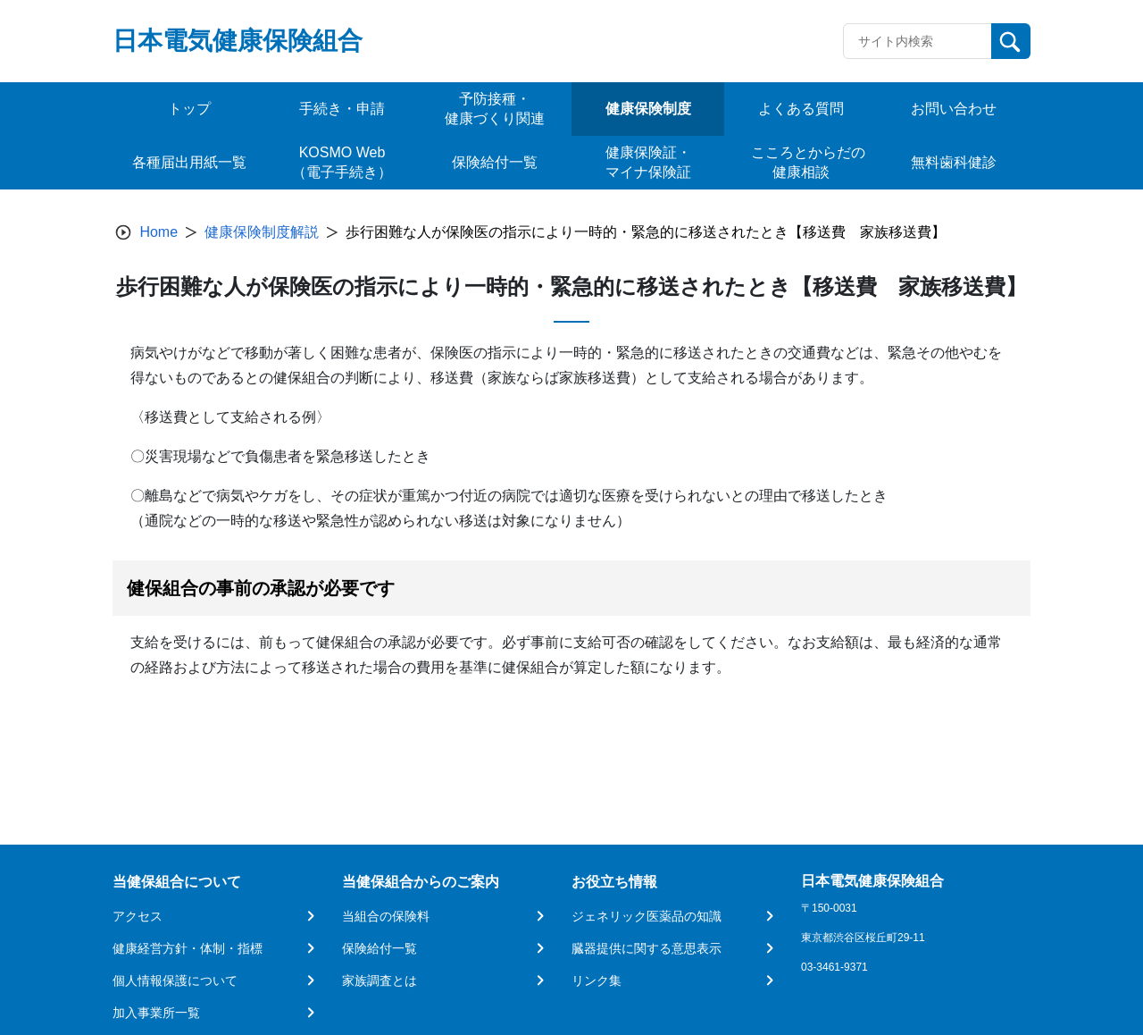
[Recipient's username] (917, 41)
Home (158, 232)
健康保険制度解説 (261, 232)
